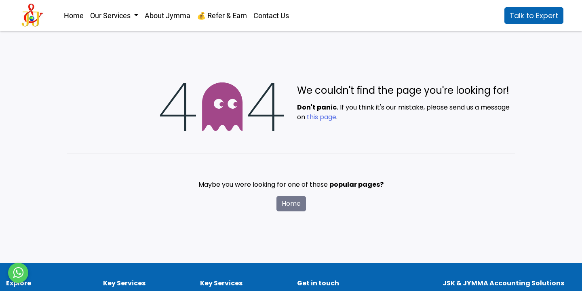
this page (321, 117)
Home (291, 203)
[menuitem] (74, 15)
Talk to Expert (534, 16)
